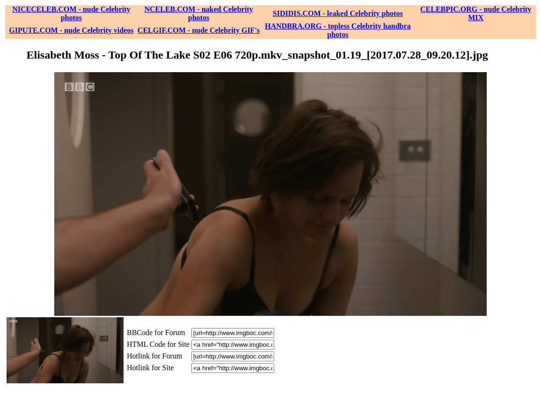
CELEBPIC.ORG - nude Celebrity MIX (475, 13)
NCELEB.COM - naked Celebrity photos (198, 13)
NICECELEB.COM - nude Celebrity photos (71, 13)
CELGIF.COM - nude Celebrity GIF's (199, 30)
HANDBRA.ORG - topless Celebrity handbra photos (338, 30)
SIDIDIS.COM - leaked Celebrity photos (338, 13)
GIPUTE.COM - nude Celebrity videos (71, 30)
